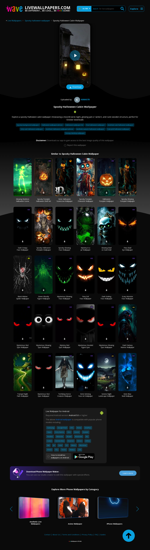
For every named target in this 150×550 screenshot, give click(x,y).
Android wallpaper (64, 419)
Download (75, 87)
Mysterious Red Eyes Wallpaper (22, 346)
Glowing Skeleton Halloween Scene (22, 200)
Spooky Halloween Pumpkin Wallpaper (43, 249)
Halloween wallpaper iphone (52, 125)
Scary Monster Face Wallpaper (127, 297)
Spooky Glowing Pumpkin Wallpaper (127, 200)
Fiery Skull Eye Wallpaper (127, 249)
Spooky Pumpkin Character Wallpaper (85, 200)
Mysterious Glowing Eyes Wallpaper (43, 346)
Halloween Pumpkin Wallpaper (106, 200)
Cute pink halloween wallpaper (118, 129)
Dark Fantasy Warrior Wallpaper (127, 346)
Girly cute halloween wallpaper (32, 129)
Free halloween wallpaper (95, 125)
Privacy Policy (87, 534)
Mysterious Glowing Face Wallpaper (64, 297)
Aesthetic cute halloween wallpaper (120, 125)
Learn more (128, 473)
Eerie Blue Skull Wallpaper (127, 395)
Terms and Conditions (71, 534)
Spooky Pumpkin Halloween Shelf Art (43, 200)
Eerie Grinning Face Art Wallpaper (85, 395)
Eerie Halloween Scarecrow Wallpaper (65, 200)
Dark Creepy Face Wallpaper (22, 249)
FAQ (96, 534)
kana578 (82, 99)
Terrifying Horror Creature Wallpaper (64, 395)
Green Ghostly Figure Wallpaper (43, 297)
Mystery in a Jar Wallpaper (85, 249)
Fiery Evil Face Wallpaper (85, 297)
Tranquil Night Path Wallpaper (22, 395)
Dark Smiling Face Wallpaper (106, 297)
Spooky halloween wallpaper (37, 20)
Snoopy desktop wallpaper (75, 133)
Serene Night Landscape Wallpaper (106, 395)
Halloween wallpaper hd (74, 125)
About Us (56, 534)
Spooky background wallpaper (28, 125)
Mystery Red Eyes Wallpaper (64, 346)
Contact (47, 534)
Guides (103, 534)
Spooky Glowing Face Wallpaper (64, 249)
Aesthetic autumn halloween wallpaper (90, 129)
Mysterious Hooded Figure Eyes (85, 346)
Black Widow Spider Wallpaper (22, 297)
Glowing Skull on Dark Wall (106, 249)
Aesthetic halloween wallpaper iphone (60, 129)
